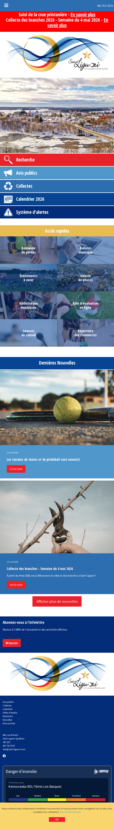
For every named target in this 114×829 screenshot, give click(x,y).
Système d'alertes (32, 212)
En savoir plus (82, 14)
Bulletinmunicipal (85, 250)
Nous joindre (9, 723)
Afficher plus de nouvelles (57, 601)
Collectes (24, 186)
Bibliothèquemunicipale (28, 305)
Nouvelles (7, 719)
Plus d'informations (70, 812)
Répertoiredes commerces (85, 332)
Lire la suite (16, 469)
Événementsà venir (28, 277)
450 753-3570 (91, 6)
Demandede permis (28, 250)
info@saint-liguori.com (14, 749)
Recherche (25, 159)
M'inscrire (12, 643)
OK (57, 819)
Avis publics (26, 173)
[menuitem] (91, 5)
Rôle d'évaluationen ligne (85, 305)
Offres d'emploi (10, 712)
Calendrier (25, 199)
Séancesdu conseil (28, 332)
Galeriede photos (85, 277)
